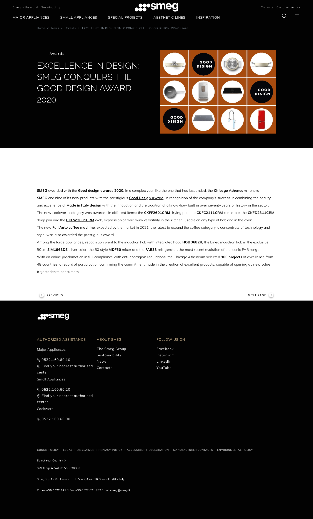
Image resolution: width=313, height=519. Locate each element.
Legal (67, 449)
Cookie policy (48, 449)
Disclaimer (85, 449)
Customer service (288, 7)
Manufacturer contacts (193, 449)
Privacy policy (110, 449)
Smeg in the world (25, 7)
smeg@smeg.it (120, 490)
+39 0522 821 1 (57, 490)
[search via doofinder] (284, 16)
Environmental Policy (235, 449)
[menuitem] (32, 17)
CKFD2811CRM (261, 212)
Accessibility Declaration (148, 449)
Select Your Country (50, 460)
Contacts (267, 7)
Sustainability (50, 7)
